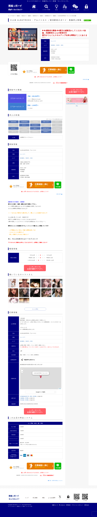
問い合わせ (62, 505)
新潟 (62, 45)
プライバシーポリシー (77, 505)
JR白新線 (22, 400)
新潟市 (58, 45)
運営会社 (86, 505)
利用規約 (68, 505)
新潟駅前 (53, 45)
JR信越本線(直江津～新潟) (26, 396)
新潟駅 (34, 396)
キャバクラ (22, 154)
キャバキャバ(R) (20, 504)
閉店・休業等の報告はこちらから (56, 480)
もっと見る (35, 309)
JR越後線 (22, 398)
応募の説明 (85, 79)
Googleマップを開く (41, 392)
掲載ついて (55, 505)
